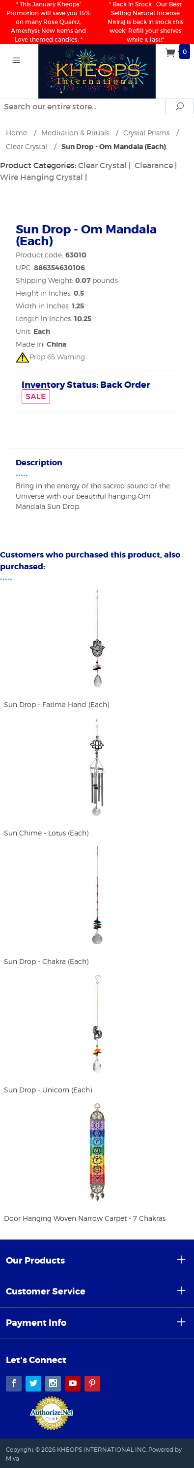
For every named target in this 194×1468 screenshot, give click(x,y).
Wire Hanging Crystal (41, 177)
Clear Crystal (102, 165)
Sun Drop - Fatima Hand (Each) (56, 704)
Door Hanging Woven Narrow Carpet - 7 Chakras (85, 1218)
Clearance (154, 165)
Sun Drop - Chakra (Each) (46, 961)
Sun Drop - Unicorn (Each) (48, 1090)
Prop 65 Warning (50, 357)
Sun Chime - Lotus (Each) (46, 833)
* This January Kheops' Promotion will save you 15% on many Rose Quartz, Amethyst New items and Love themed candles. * (48, 21)
